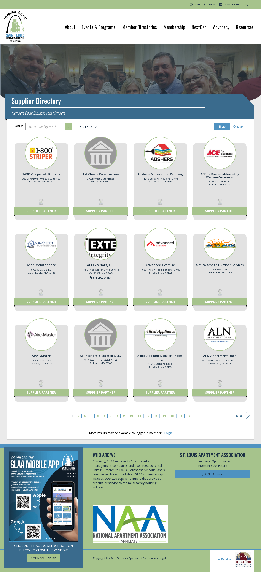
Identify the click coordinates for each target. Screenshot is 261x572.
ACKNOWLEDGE (43, 558)
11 (139, 416)
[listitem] (41, 180)
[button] (68, 127)
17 (188, 416)
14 (164, 416)
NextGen (199, 27)
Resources (245, 27)
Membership (174, 27)
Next (243, 416)
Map (238, 127)
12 (147, 416)
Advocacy (221, 27)
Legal (162, 559)
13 (156, 416)
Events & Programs (99, 27)
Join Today (213, 474)
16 (180, 416)
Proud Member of (232, 560)
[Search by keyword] (45, 127)
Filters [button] (88, 127)
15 (172, 416)
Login (168, 433)
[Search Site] (247, 4)
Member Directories (139, 27)
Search (19, 126)
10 (131, 416)
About (70, 27)
